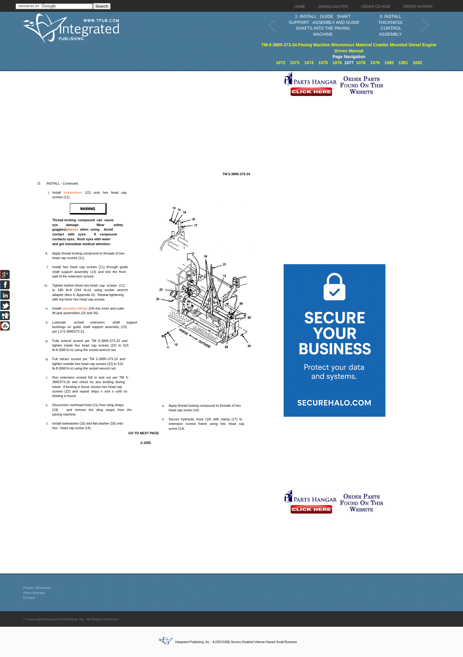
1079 (375, 62)
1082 (417, 62)
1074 (309, 62)
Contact (29, 598)
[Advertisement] (152, 113)
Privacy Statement (36, 588)
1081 (403, 62)
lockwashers (73, 192)
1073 (294, 62)
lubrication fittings (75, 308)
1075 (323, 62)
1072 (280, 62)
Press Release (34, 593)
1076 (337, 62)
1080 (389, 62)
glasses (72, 229)
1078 (360, 62)
